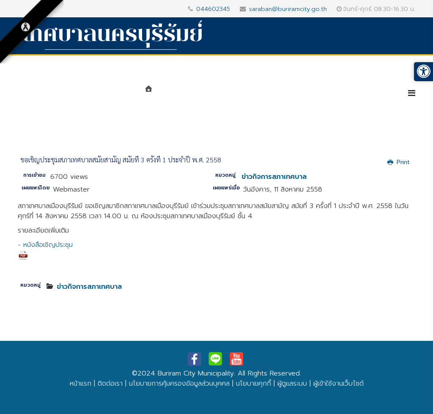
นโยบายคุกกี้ (253, 383)
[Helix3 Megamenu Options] (411, 93)
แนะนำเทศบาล (185, 94)
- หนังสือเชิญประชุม (45, 250)
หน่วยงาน (238, 94)
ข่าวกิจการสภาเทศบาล (274, 177)
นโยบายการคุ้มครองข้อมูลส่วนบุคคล (179, 383)
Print (398, 162)
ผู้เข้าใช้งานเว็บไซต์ (338, 383)
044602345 (213, 9)
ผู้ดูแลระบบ (292, 383)
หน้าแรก (80, 383)
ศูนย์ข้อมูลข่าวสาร (298, 94)
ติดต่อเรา (110, 383)
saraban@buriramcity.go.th (288, 9)
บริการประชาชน (366, 94)
